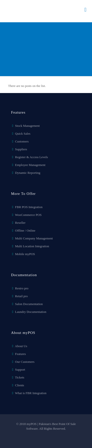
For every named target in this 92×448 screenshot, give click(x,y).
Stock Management (27, 126)
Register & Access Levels (31, 157)
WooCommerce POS (28, 215)
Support (20, 369)
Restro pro (21, 288)
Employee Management (30, 165)
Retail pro (21, 296)
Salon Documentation (29, 304)
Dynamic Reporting (27, 173)
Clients (19, 385)
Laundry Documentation (30, 312)
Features (20, 354)
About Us (21, 346)
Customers (22, 141)
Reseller (20, 222)
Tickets (19, 377)
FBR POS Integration (28, 207)
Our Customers (24, 362)
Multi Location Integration (32, 246)
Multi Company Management (34, 238)
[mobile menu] (85, 10)
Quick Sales (22, 133)
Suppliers (21, 149)
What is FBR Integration (30, 393)
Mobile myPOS (25, 254)
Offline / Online (25, 230)
